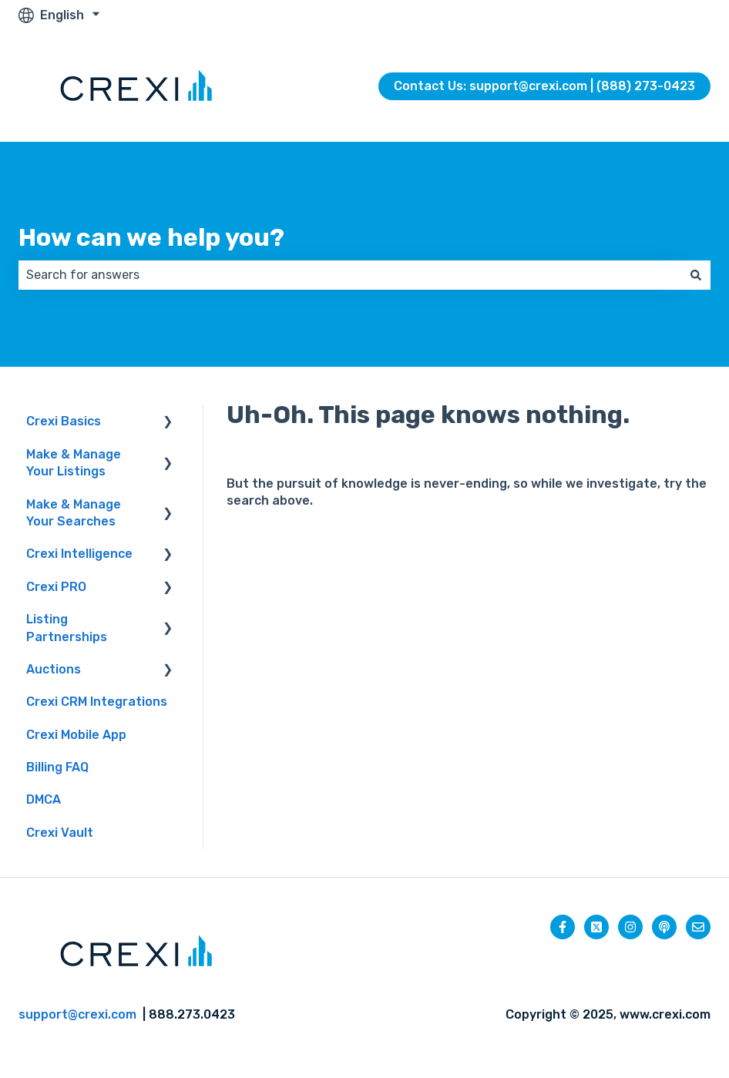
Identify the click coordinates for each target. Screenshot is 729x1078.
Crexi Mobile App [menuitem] (76, 734)
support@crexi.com (77, 1014)
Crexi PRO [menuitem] (56, 586)
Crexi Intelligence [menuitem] (79, 553)
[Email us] (698, 927)
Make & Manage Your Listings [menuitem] (73, 463)
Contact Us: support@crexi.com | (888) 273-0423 (544, 86)
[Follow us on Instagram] (630, 927)
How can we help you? (151, 237)
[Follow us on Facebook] (562, 927)
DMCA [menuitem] (43, 799)
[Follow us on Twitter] (596, 927)
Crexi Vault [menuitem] (59, 832)
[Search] (696, 275)
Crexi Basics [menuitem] (63, 421)
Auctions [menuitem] (53, 669)
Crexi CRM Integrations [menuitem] (96, 701)
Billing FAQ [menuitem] (57, 767)
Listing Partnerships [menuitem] (66, 627)
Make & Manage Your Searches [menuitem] (73, 513)
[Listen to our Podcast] (664, 927)
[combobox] (349, 275)
